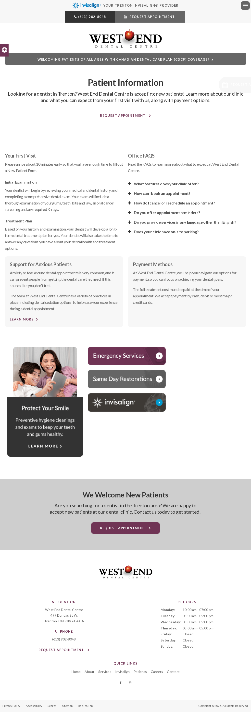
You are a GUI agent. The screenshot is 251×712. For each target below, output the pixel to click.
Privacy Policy (11, 706)
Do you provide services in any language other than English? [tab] (185, 222)
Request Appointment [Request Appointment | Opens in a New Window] (152, 17)
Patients (140, 671)
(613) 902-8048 (92, 17)
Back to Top (85, 706)
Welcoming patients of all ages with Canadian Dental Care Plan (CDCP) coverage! (123, 59)
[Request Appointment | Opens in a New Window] (218, 85)
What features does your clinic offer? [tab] (166, 183)
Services (104, 671)
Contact (173, 671)
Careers (157, 671)
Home (76, 671)
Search (52, 706)
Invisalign (122, 671)
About (89, 671)
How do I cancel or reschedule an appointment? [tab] (174, 203)
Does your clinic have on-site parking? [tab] (166, 231)
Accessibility (34, 706)
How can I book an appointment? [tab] (162, 193)
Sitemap (67, 706)
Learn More (22, 319)
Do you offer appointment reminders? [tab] (167, 212)
